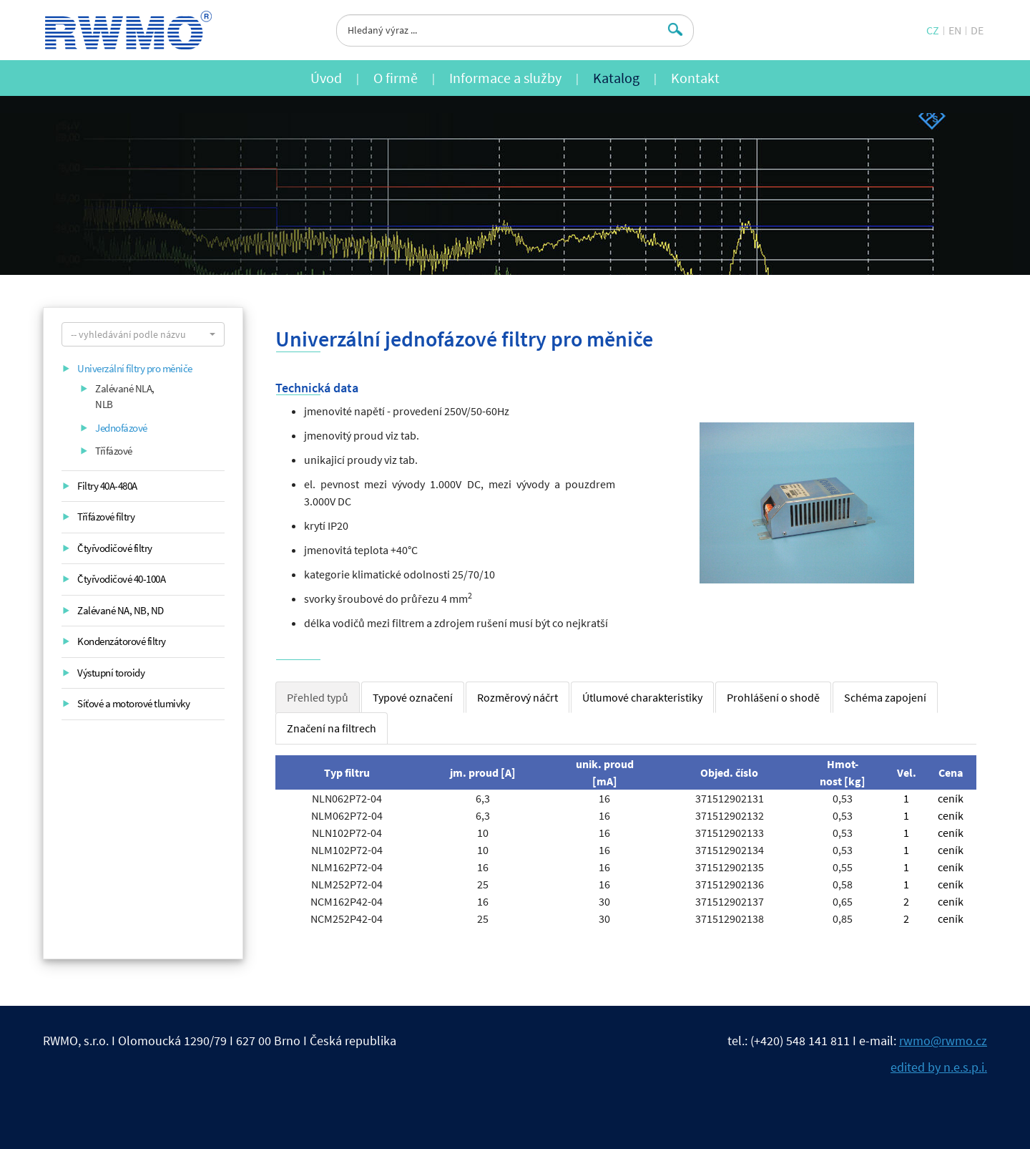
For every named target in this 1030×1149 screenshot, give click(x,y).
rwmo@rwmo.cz (943, 1040)
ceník (950, 798)
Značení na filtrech (331, 728)
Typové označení (413, 697)
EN (954, 30)
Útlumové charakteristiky (642, 697)
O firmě (395, 78)
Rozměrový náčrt (517, 697)
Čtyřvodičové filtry (114, 548)
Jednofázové (121, 428)
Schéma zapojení (885, 697)
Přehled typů (317, 697)
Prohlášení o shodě (773, 697)
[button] (143, 334)
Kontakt (695, 78)
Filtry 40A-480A (107, 486)
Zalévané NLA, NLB (124, 397)
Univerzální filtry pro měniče (134, 368)
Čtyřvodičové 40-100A (121, 579)
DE (977, 30)
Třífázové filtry (105, 516)
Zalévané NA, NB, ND (120, 610)
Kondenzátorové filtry (121, 641)
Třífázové (113, 450)
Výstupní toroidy (110, 672)
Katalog (616, 78)
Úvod (326, 78)
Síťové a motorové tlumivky (133, 703)
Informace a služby (505, 78)
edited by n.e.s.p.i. (939, 1067)
